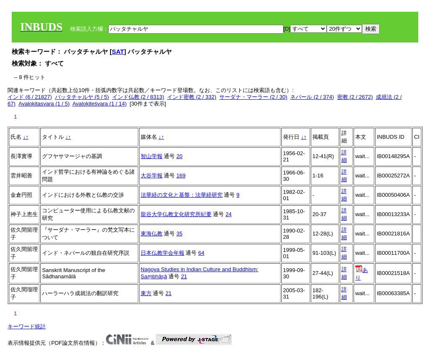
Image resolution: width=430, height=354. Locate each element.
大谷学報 (152, 175)
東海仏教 (152, 233)
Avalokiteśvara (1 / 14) (99, 103)
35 (179, 233)
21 (184, 276)
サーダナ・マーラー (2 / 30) (253, 97)
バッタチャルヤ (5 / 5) (82, 97)
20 (179, 156)
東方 (146, 293)
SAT (118, 51)
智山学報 (152, 156)
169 (181, 175)
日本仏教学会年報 (162, 253)
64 (201, 253)
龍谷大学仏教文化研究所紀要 (176, 214)
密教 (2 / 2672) (355, 97)
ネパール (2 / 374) (312, 97)
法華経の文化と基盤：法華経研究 (182, 195)
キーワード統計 (27, 326)
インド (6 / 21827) (30, 97)
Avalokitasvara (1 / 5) (44, 103)
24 (228, 214)
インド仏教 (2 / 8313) (138, 97)
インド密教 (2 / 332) (191, 97)
